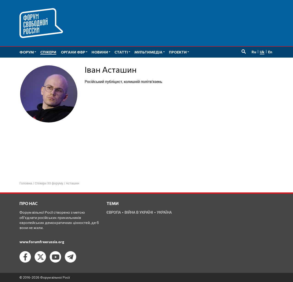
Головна (25, 183)
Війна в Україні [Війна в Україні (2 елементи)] (139, 212)
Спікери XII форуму (49, 183)
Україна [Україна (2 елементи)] (164, 212)
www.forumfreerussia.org (41, 241)
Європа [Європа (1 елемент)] (113, 212)
